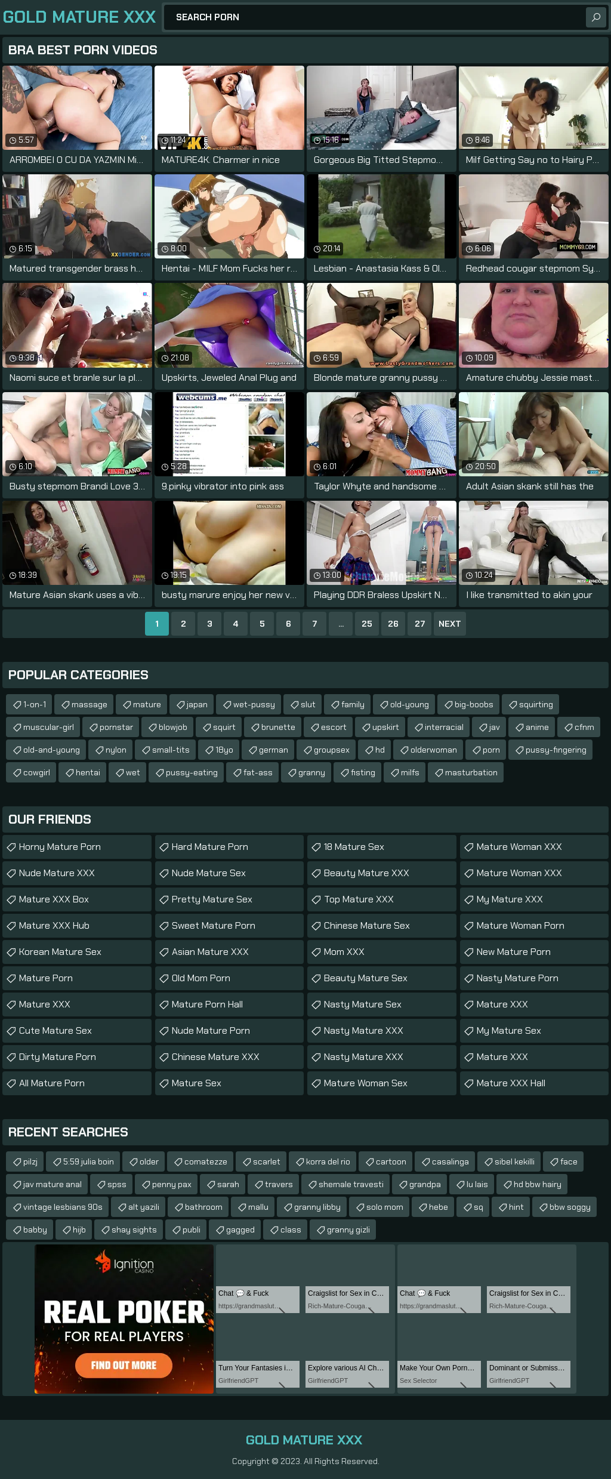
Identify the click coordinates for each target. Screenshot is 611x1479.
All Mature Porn (52, 1083)
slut (308, 704)
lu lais (477, 1184)
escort (334, 727)
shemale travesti (351, 1184)
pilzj (30, 1161)
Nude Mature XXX (57, 873)
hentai (88, 772)
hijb (79, 1229)
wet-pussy (254, 704)
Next (450, 623)
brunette (278, 727)
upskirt (385, 727)
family (353, 704)
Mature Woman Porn (520, 925)
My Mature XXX (510, 899)
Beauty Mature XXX (366, 873)
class (290, 1229)
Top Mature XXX (359, 899)
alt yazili (143, 1206)
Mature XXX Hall (511, 1083)
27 (420, 623)
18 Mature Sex (354, 846)
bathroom (204, 1206)
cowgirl (36, 772)
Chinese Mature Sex (367, 925)
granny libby (317, 1206)
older (149, 1161)
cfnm (584, 727)
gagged (240, 1229)
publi (191, 1229)
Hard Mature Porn (210, 846)
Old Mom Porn (201, 978)
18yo (224, 749)
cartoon (391, 1161)
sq (478, 1206)
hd (380, 749)
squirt (224, 727)
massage (89, 704)
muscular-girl (48, 727)
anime (537, 727)
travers (279, 1184)
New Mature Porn (514, 951)
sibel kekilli (515, 1161)
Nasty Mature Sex (363, 1004)
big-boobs (474, 704)
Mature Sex (196, 1083)
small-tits (171, 749)
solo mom (384, 1206)
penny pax (172, 1184)
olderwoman (434, 749)
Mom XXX (344, 951)
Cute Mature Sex (55, 1030)
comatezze (205, 1161)
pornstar (116, 727)
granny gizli (348, 1229)
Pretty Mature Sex (212, 899)
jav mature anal (52, 1184)
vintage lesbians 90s (63, 1206)
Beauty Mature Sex (366, 978)
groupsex (332, 749)
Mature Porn (46, 978)
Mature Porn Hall (207, 1004)
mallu (258, 1206)
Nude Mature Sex (209, 873)
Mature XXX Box (54, 899)
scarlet (266, 1161)
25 (367, 623)
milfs (410, 772)
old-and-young (51, 749)
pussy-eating (192, 772)
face (569, 1161)
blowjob (173, 727)
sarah (228, 1184)
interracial (444, 727)
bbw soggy (570, 1206)
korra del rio (328, 1161)
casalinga (450, 1161)
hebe (438, 1206)
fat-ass (258, 772)
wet (133, 772)
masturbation (471, 772)
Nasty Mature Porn (517, 978)
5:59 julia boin (88, 1161)
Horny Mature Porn (60, 846)
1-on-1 (34, 704)
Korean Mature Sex (60, 951)
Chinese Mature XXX (216, 1056)
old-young (409, 704)
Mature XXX (44, 1004)
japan (197, 704)
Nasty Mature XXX (363, 1030)
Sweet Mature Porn (213, 925)
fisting (363, 772)
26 (393, 623)
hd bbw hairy (537, 1184)
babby (35, 1229)
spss (116, 1184)
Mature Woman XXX (519, 846)
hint (516, 1206)
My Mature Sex (509, 1030)
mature (147, 704)
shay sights (134, 1229)
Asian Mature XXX (210, 951)
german (273, 749)
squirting (536, 704)
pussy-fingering (556, 749)
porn (491, 749)
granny (311, 772)
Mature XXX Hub (54, 925)
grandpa (425, 1184)
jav (494, 727)
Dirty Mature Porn (57, 1056)
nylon (116, 749)
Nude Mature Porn (211, 1030)
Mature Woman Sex (366, 1083)
